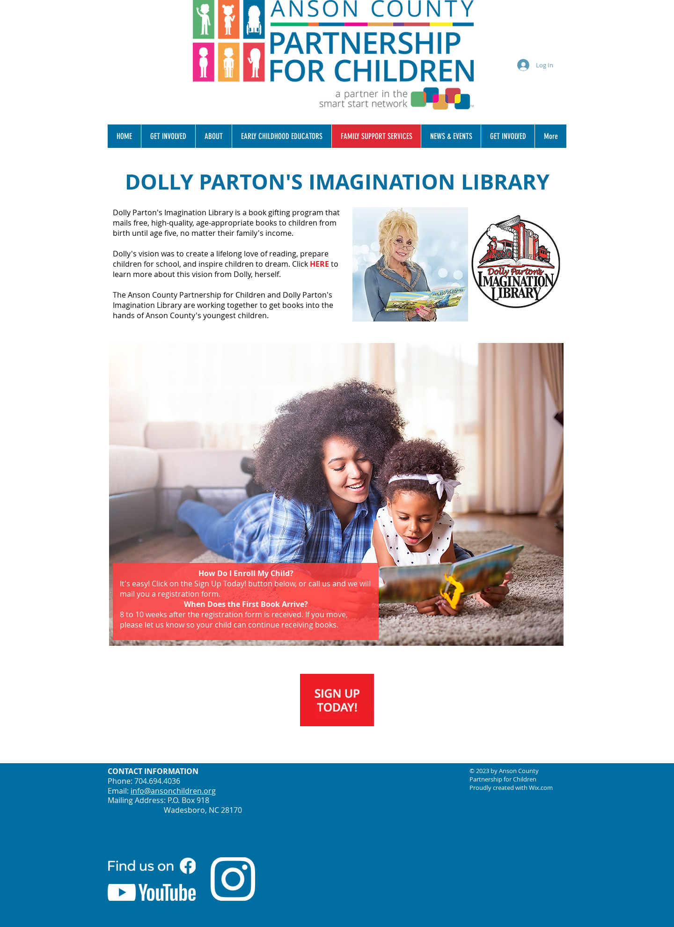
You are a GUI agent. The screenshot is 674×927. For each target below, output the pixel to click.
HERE (319, 264)
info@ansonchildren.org (173, 791)
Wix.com (541, 787)
